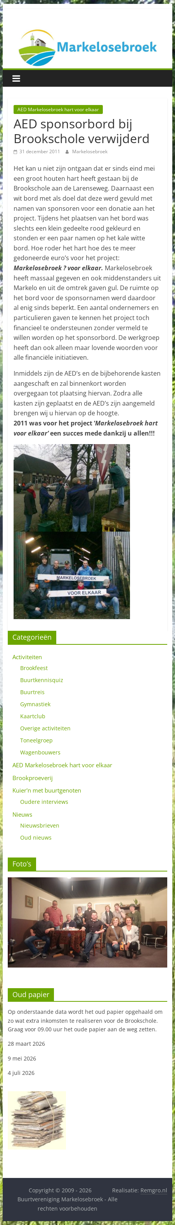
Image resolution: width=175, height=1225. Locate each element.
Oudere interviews (44, 801)
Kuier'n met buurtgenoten (46, 790)
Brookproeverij (32, 778)
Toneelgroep (36, 740)
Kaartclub (32, 716)
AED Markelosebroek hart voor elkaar (58, 109)
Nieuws (22, 814)
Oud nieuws (36, 837)
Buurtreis (32, 692)
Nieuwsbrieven (39, 825)
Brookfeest (34, 668)
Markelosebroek (89, 151)
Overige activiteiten (45, 728)
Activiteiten (27, 657)
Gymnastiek (35, 704)
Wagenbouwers (40, 752)
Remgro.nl (153, 1190)
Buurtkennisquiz (41, 680)
